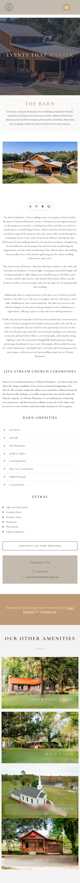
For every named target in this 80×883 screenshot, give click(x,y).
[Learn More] (41, 700)
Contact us (48, 611)
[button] (66, 7)
